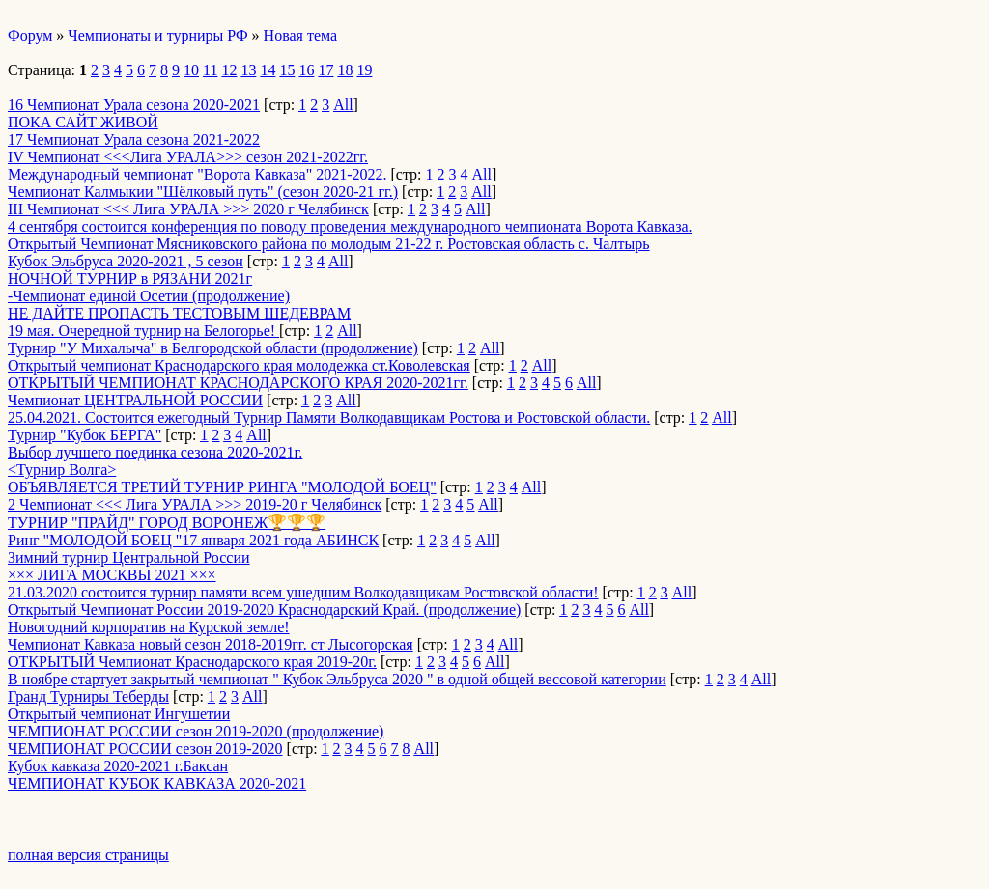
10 (191, 70)
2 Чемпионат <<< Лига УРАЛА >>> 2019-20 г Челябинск (194, 504)
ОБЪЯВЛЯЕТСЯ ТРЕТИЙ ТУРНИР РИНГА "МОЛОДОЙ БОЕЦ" (222, 487)
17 (325, 70)
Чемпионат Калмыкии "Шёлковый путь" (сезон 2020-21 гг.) (203, 191)
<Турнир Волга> (62, 469)
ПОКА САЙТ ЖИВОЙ (83, 122)
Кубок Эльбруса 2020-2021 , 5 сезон (125, 261)
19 (364, 70)
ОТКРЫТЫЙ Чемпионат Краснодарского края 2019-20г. (192, 661)
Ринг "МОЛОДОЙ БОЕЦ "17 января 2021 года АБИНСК (193, 540)
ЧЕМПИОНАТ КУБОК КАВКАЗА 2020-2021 (157, 783)
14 (267, 70)
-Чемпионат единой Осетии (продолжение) (149, 296)
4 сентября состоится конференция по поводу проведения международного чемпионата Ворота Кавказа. (350, 226)
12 (229, 70)
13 (248, 70)
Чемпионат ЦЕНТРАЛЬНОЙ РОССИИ (135, 400)
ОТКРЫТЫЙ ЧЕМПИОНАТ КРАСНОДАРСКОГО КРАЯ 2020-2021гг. (238, 383)
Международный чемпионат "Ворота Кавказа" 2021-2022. (197, 174)
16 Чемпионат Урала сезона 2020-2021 (134, 105)
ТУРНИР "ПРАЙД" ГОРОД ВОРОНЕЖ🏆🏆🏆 (166, 522)
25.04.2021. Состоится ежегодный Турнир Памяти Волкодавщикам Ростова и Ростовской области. (329, 417)
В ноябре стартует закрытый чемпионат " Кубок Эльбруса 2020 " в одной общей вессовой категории (337, 679)
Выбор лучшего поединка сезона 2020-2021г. (155, 452)
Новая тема (301, 35)
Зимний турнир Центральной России (129, 557)
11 (210, 70)
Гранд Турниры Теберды (88, 696)
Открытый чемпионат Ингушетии (119, 714)
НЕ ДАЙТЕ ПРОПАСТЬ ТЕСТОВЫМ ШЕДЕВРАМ (179, 313)
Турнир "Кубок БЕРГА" (84, 435)
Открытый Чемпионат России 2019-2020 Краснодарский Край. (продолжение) (264, 609)
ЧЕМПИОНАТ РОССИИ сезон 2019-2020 (145, 748)
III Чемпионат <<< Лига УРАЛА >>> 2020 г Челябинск (188, 209)
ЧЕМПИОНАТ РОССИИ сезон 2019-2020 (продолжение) (195, 731)
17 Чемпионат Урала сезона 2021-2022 (134, 139)
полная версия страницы (88, 855)
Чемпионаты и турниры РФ (157, 35)
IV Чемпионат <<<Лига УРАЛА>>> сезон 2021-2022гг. (188, 157)
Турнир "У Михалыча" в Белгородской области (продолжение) (213, 348)
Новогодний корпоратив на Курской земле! (149, 627)
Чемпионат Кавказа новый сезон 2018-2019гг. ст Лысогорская (210, 644)
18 (345, 70)
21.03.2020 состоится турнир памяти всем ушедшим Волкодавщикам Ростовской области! (303, 592)
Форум (30, 35)
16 (306, 70)
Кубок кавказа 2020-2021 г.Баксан (118, 766)
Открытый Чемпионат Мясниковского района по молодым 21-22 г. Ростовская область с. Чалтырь (329, 244)
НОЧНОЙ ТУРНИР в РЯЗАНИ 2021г (130, 278)
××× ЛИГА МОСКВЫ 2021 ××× (112, 575)
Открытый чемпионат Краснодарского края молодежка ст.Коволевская (239, 365)
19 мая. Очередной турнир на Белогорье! (143, 330)
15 (287, 70)
